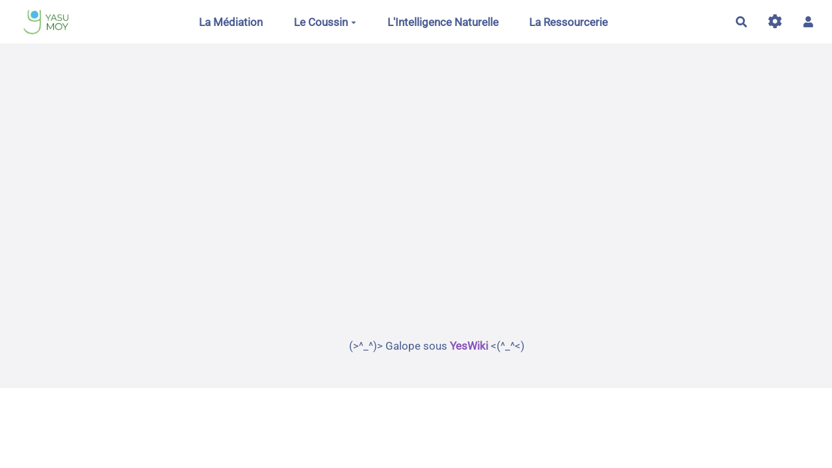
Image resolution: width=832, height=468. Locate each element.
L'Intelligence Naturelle (443, 22)
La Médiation (231, 22)
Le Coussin (325, 22)
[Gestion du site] (775, 21)
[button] (808, 21)
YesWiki (469, 345)
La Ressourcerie (568, 22)
